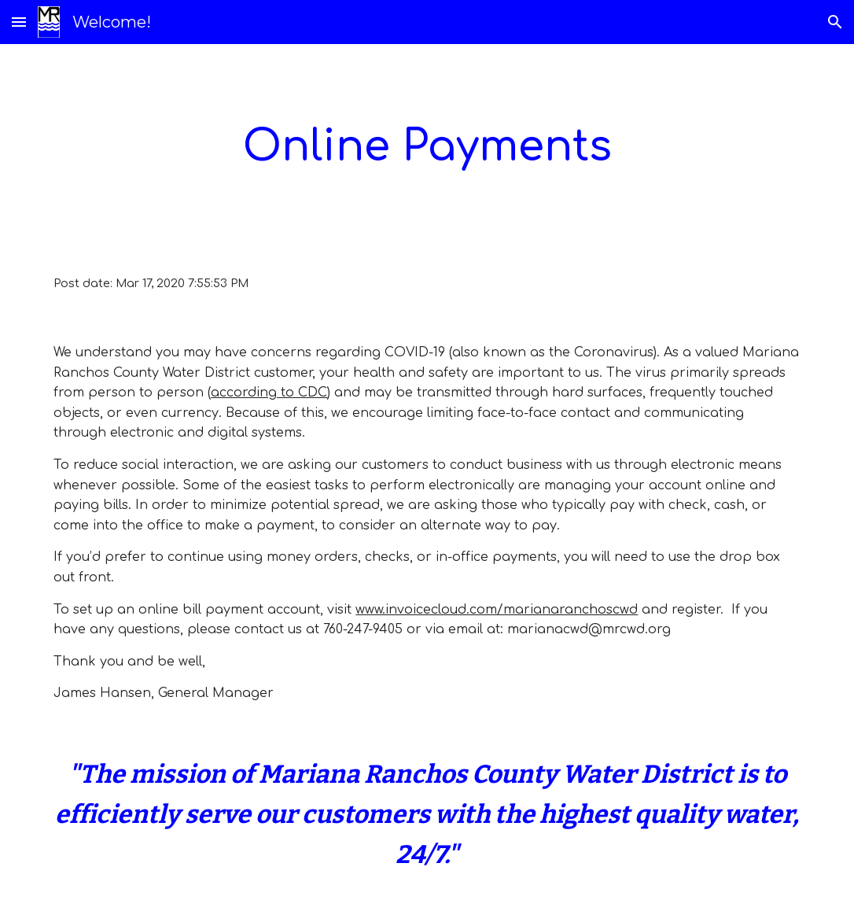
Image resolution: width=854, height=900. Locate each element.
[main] (426, 146)
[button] (19, 21)
